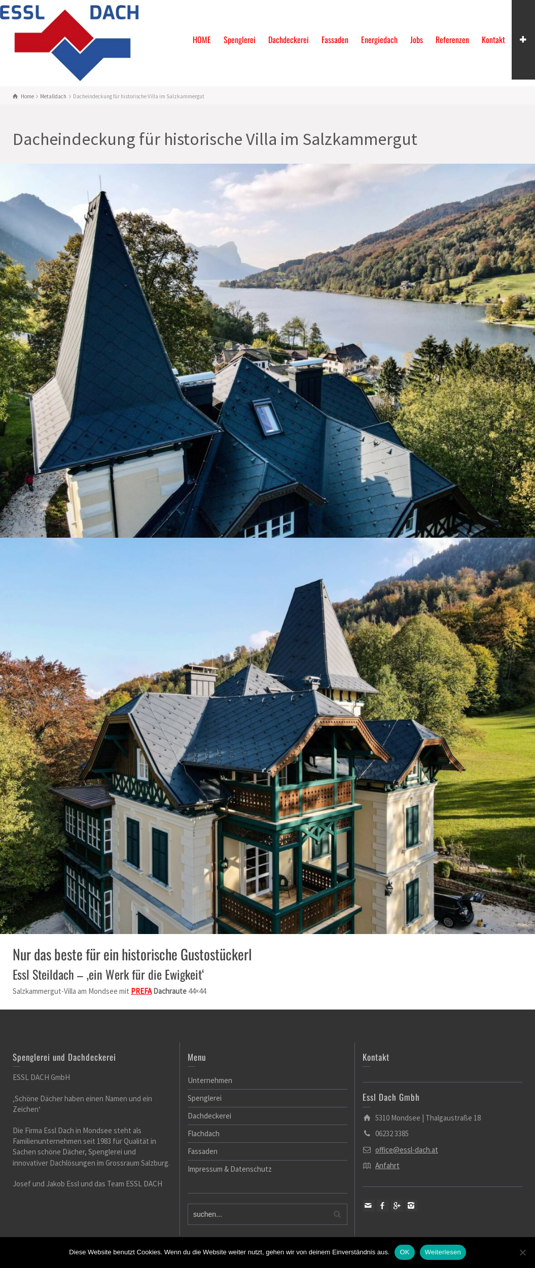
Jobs (416, 39)
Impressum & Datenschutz (230, 1169)
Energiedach (379, 39)
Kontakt (493, 39)
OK (404, 1252)
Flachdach (204, 1133)
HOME (202, 39)
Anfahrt (387, 1165)
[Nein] (522, 1252)
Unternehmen (210, 1080)
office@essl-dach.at (406, 1149)
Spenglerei (240, 39)
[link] (141, 991)
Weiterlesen (443, 1252)
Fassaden (335, 39)
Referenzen (452, 39)
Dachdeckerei (288, 39)
